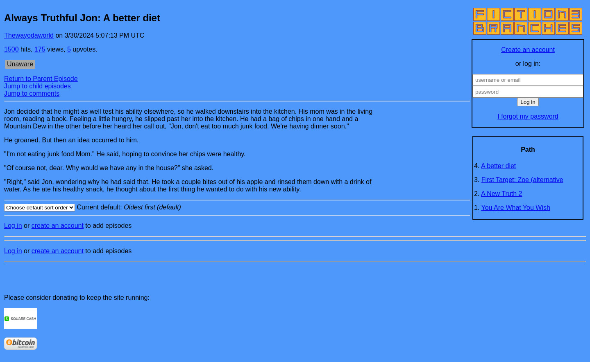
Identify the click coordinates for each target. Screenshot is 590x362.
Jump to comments (31, 93)
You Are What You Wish (515, 207)
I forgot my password (527, 116)
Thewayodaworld (29, 35)
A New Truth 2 (501, 193)
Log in (13, 225)
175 (39, 49)
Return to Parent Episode (41, 78)
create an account (58, 225)
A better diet (498, 165)
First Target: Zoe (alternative (522, 179)
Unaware (20, 64)
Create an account (528, 49)
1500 (11, 49)
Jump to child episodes (37, 86)
